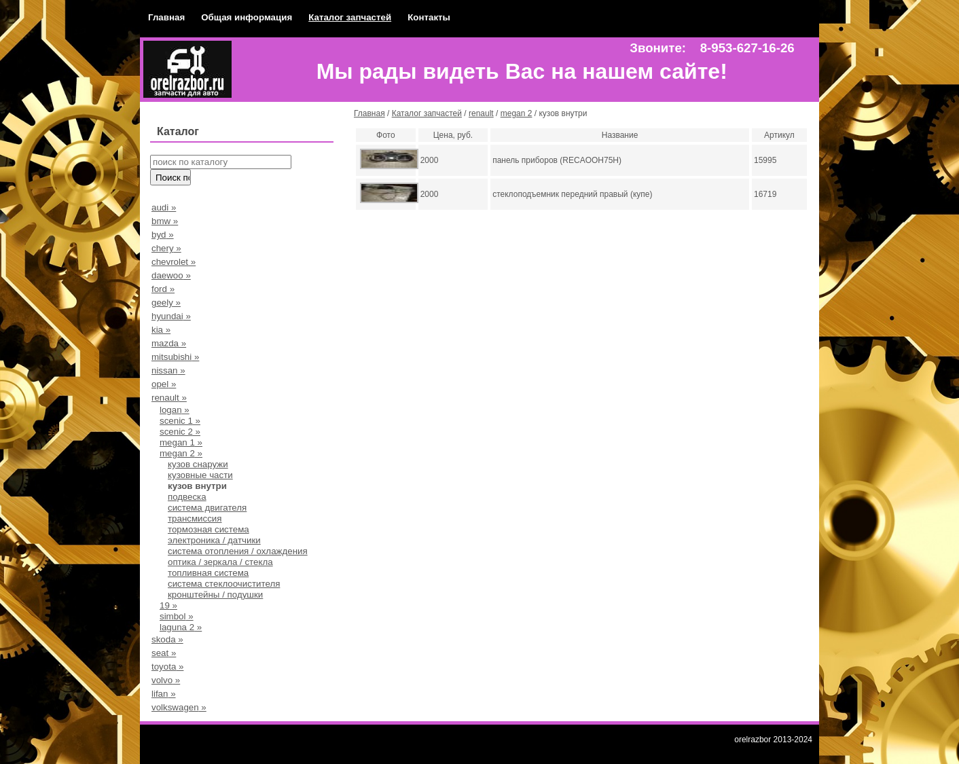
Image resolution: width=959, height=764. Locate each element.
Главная (166, 17)
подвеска (187, 497)
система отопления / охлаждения (238, 551)
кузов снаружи (198, 464)
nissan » (168, 370)
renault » (169, 398)
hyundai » (171, 316)
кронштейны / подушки (215, 594)
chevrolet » (173, 262)
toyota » (167, 666)
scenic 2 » (180, 431)
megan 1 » (181, 442)
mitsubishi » (175, 357)
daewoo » (171, 275)
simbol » (177, 616)
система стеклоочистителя (224, 584)
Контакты (429, 17)
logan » (174, 410)
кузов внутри (197, 486)
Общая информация (246, 17)
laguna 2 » (181, 627)
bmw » (164, 221)
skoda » (167, 639)
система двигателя (207, 508)
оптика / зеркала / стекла (220, 562)
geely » (166, 302)
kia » (160, 330)
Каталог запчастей (349, 17)
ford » (163, 289)
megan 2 (516, 113)
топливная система (208, 573)
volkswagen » (178, 707)
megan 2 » (181, 453)
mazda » (168, 343)
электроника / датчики (214, 540)
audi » (163, 207)
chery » (166, 248)
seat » (163, 653)
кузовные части (200, 475)
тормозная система (208, 529)
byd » (162, 235)
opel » (163, 384)
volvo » (165, 680)
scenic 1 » (180, 421)
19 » (168, 605)
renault (481, 113)
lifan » (163, 694)
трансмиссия (195, 518)
